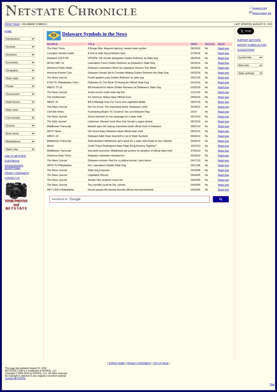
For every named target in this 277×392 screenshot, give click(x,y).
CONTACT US (12, 178)
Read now (223, 48)
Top (272, 384)
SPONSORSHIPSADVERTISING (14, 167)
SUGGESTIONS (245, 50)
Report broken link (261, 13)
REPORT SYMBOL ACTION (251, 45)
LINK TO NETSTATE (15, 156)
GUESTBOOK (12, 161)
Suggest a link (259, 8)
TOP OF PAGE (161, 363)
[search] (129, 199)
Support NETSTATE (15, 378)
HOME (8, 31)
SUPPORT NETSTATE (249, 40)
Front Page (12, 24)
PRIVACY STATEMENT (17, 173)
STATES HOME (117, 363)
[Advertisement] (23, 284)
